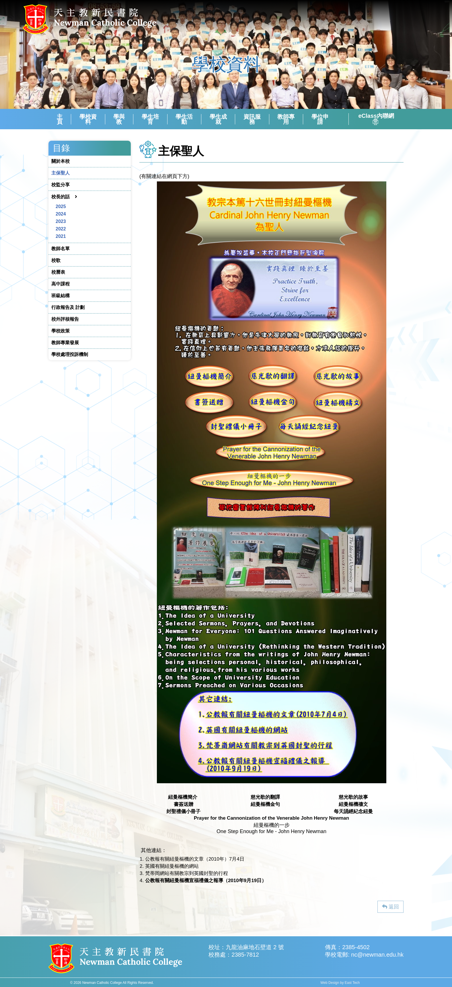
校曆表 (58, 272)
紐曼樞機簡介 (182, 797)
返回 (390, 907)
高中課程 (60, 283)
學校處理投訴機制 (69, 354)
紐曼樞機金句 (265, 804)
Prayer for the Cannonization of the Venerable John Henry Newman (271, 818)
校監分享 (60, 184)
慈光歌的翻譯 (265, 797)
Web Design (329, 983)
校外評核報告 (65, 319)
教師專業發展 (65, 342)
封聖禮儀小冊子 (183, 811)
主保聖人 (60, 173)
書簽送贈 (183, 804)
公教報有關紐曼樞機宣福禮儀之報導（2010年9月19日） (205, 880)
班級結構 (60, 295)
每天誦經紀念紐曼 (353, 811)
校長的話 (60, 196)
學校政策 (60, 330)
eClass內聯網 (376, 119)
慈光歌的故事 (353, 797)
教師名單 (60, 248)
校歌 (56, 260)
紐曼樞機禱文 (353, 804)
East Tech (352, 983)
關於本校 (60, 161)
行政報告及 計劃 (68, 307)
